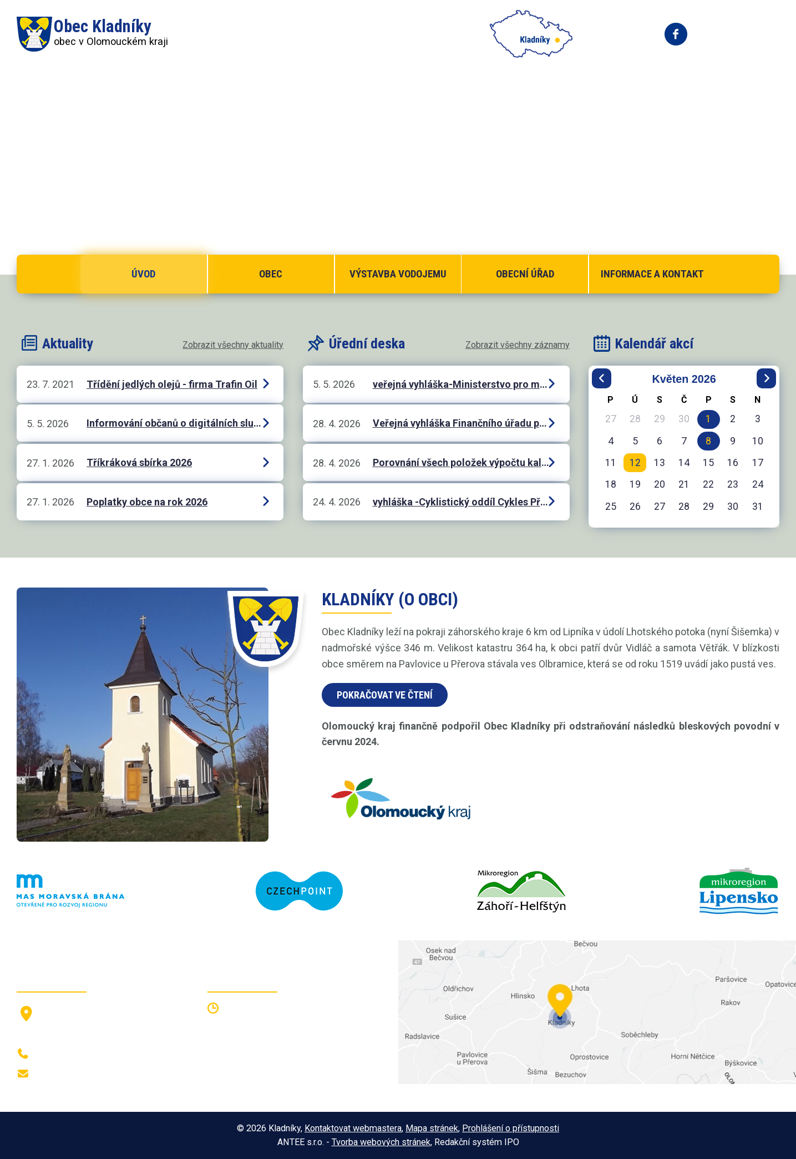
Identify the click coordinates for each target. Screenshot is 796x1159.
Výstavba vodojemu (398, 273)
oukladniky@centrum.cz (86, 1074)
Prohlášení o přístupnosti (510, 1128)
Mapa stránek (431, 1128)
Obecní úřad (525, 273)
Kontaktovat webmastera (353, 1128)
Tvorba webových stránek (381, 1142)
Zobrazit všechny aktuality (232, 345)
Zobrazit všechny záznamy (517, 345)
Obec (270, 273)
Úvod (143, 273)
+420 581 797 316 (76, 1054)
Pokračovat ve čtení (385, 695)
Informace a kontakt (652, 273)
